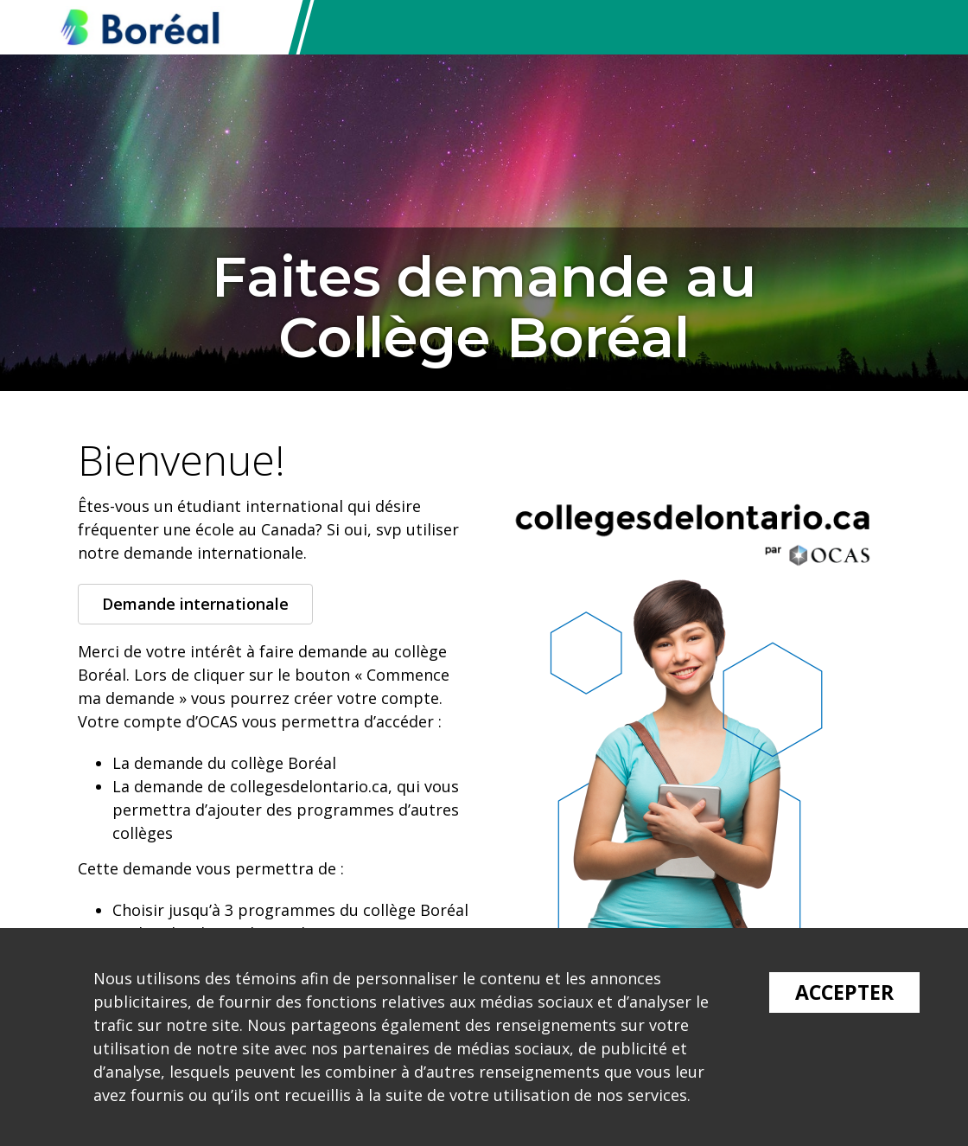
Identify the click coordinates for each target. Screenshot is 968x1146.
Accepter (844, 992)
